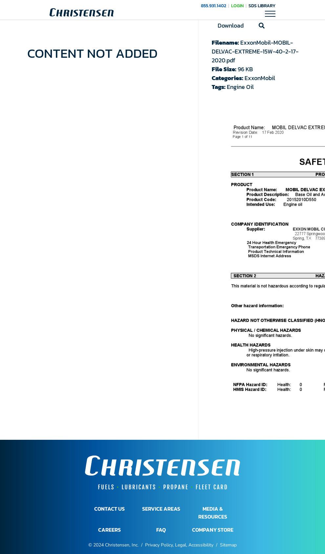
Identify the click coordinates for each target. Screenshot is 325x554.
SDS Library (262, 5)
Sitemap (228, 545)
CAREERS (109, 530)
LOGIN (237, 5)
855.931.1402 (213, 5)
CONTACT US (109, 509)
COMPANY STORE (212, 530)
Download (231, 25)
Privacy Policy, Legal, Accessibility (179, 545)
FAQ (161, 530)
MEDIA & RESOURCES (212, 513)
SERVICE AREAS (161, 509)
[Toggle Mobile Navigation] (270, 13)
